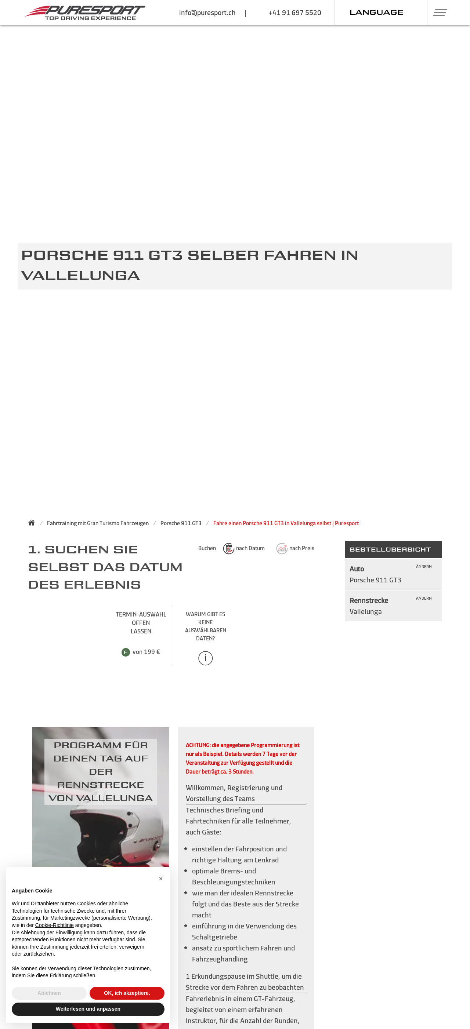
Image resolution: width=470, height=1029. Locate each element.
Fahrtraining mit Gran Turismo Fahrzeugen (98, 523)
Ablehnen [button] (49, 993)
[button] (437, 12)
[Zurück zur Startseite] (34, 522)
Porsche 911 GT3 (181, 523)
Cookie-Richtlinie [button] (54, 925)
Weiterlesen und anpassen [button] (88, 1009)
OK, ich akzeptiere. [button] (127, 993)
